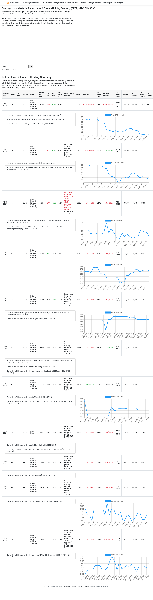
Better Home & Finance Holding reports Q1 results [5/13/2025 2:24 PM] (31, 367)
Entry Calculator (72, 3)
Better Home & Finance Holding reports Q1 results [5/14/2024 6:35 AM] (31, 475)
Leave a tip (118, 3)
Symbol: (4, 67)
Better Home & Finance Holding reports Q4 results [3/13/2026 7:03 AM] (31, 163)
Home (10, 3)
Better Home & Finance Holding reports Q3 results (68, 430)
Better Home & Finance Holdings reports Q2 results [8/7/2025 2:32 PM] (31, 319)
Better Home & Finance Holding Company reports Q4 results (68, 485)
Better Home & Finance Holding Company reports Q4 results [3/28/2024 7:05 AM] (34, 501)
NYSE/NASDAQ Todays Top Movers (27, 3)
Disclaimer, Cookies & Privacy (73, 587)
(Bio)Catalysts (107, 3)
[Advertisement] (76, 44)
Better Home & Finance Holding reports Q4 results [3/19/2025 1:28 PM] (31, 397)
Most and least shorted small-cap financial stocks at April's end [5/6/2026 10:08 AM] (35, 120)
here (24, 70)
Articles (82, 3)
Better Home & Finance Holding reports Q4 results (68, 148)
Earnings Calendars (94, 3)
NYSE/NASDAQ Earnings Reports (53, 3)
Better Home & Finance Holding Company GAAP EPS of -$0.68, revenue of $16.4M (68, 537)
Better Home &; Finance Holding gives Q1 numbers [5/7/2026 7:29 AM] (31, 124)
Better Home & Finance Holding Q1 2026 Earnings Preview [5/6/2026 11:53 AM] (34, 115)
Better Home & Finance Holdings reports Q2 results (68, 298)
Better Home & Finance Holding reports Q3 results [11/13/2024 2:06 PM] (31, 445)
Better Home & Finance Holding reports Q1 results (68, 345)
